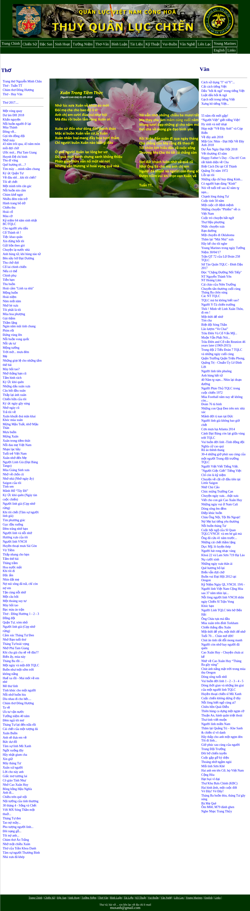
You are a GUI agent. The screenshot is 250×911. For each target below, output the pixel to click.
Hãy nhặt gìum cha (15, 754)
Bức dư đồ (10, 742)
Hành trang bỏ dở (14, 203)
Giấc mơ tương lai (15, 776)
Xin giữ (8, 759)
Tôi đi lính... (209, 740)
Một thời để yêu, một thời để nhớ (223, 631)
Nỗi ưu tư (9, 343)
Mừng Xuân (10, 436)
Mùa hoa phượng (14, 314)
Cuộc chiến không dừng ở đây (221, 698)
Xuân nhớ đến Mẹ (15, 458)
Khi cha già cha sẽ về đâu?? (21, 652)
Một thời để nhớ (212, 316)
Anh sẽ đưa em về (15, 737)
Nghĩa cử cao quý (212, 446)
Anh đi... (8, 792)
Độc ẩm (8, 575)
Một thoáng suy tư (14, 601)
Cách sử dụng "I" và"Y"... (218, 82)
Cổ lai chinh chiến (14, 267)
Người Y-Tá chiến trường (218, 304)
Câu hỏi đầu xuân (14, 390)
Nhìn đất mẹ (11, 579)
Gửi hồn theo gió (14, 245)
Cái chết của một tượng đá (20, 729)
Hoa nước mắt (12, 567)
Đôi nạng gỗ (11, 831)
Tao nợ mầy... (12, 822)
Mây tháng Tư (12, 763)
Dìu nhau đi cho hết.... (17, 699)
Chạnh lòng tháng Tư (215, 196)
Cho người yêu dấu (15, 228)
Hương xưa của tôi (15, 537)
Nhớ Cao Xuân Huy (15, 784)
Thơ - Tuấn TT (12, 85)
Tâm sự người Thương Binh (21, 852)
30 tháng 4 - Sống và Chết (19, 805)
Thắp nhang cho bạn (16, 554)
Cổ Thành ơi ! (12, 232)
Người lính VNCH (15, 541)
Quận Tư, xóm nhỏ (15, 622)
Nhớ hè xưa (10, 305)
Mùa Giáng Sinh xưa (16, 470)
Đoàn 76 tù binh (211, 404)
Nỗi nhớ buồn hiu (14, 694)
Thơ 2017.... (11, 102)
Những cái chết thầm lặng (218, 542)
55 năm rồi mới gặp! (214, 115)
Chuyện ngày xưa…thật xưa (219, 495)
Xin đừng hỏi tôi (13, 241)
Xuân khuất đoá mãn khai (19, 416)
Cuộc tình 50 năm (212, 200)
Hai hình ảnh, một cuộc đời (219, 787)
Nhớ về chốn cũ (13, 474)
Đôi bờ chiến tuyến (214, 753)
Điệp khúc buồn (211, 513)
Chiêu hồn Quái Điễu (215, 707)
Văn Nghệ (187, 44)
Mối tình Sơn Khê (213, 766)
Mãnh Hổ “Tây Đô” (15, 491)
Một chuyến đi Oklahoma (218, 235)
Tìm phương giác (14, 520)
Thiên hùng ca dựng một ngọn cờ (222, 711)
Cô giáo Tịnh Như (14, 780)
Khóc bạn (207, 606)
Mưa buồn (9, 432)
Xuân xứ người (13, 767)
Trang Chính (11, 43)
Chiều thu (9, 207)
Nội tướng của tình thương (20, 801)
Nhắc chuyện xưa (212, 226)
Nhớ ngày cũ (11, 407)
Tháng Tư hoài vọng (16, 644)
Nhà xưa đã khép (13, 857)
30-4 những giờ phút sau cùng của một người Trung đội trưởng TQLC (223, 458)
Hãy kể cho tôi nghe (214, 243)
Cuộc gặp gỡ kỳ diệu (215, 757)
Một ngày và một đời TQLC (21, 665)
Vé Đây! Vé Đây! (212, 791)
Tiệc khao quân (13, 237)
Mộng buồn (10, 292)
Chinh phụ (9, 275)
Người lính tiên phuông (216, 371)
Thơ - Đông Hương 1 (16, 614)
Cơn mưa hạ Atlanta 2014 (218, 429)
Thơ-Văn (102, 44)
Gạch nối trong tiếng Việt (218, 99)
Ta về (6, 707)
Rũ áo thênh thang (212, 450)
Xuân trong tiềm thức (16, 440)
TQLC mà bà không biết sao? (220, 300)
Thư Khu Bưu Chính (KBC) (219, 783)
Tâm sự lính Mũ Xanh (17, 746)
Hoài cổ (8, 212)
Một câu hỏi (11, 596)
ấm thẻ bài (12, 558)
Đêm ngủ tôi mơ (13, 720)
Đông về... (9, 131)
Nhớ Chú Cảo (210, 487)
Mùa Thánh (10, 127)
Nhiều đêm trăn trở (15, 199)
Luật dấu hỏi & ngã (214, 95)
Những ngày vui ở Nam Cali (219, 504)
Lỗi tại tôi (207, 175)
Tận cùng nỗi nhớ (14, 592)
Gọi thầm (9, 318)
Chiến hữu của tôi (14, 399)
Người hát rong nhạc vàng (218, 551)
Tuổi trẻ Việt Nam (15, 453)
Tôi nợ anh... (11, 835)
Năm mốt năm (12, 301)
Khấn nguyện (12, 119)
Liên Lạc (204, 44)
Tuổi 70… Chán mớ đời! (217, 636)
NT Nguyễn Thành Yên (216, 276)
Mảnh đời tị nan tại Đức (217, 416)
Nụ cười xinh (210, 559)
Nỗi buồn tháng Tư (213, 526)
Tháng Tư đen (12, 818)
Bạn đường (208, 230)
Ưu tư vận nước (13, 711)
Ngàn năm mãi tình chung (19, 326)
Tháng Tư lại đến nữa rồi (19, 724)
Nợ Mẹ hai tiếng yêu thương (220, 521)
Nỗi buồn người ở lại (17, 123)
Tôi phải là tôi (12, 309)
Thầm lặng (10, 322)
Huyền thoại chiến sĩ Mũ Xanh (221, 694)
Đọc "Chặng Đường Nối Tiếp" (221, 272)
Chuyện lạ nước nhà (16, 249)
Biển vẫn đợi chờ (212, 572)
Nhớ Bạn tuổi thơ (14, 639)
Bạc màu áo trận (13, 609)
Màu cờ (8, 216)
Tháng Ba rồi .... (13, 661)
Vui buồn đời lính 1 (214, 681)
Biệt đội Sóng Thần (214, 324)
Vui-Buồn (169, 44)
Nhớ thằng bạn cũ (14, 373)
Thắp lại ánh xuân (14, 395)
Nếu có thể (10, 271)
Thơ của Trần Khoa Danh (19, 848)
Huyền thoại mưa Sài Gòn (20, 546)
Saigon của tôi (12, 483)
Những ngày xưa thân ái (216, 563)
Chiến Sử (30, 44)
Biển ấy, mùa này (14, 656)
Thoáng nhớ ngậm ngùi (216, 762)
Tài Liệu (136, 44)
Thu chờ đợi (11, 262)
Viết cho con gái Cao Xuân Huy (221, 500)
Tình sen (8, 486)
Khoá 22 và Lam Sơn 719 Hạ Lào (223, 555)
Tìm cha (206, 320)
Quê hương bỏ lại (213, 568)
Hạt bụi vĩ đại (210, 779)
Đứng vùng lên (12, 335)
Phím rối (8, 330)
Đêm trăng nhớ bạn (15, 528)
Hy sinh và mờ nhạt (214, 124)
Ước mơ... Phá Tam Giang (20, 152)
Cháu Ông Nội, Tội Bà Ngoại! (220, 517)
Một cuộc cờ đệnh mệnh (217, 205)
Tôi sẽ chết (10, 182)
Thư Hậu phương (212, 222)
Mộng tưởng (11, 347)
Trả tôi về (9, 412)
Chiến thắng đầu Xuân (216, 627)
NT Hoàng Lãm (211, 280)
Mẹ (5, 356)
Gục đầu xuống (13, 524)
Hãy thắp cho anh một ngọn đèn (222, 737)
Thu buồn (9, 284)
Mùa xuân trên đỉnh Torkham (219, 623)
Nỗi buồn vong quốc (16, 339)
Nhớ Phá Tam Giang (16, 648)
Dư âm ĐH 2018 (13, 115)
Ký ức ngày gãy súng (16, 403)
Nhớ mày (9, 140)
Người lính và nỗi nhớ (17, 533)
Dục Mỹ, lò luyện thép (216, 546)
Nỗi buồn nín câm (14, 190)
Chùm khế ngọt (13, 194)
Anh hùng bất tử (211, 375)
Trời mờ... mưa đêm (16, 352)
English (219, 50)
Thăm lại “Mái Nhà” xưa (217, 239)
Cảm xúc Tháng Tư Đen (18, 635)
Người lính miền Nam (215, 724)
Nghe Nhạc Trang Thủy (216, 811)
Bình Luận (119, 44)
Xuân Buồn (10, 733)
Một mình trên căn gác (17, 186)
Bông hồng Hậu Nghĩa (17, 789)
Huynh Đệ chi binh (15, 156)
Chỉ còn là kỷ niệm (213, 475)
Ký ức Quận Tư (13, 173)
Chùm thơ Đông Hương (18, 90)
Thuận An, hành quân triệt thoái (221, 715)
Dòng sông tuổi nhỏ (214, 677)
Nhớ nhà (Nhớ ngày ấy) (18, 478)
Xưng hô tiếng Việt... (215, 103)
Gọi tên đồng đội (14, 136)
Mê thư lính (10, 686)
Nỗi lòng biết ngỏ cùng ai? (218, 702)
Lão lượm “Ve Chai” (214, 329)
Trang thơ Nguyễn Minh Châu (22, 81)
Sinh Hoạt (62, 44)
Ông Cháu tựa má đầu (215, 619)
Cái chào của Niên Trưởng (218, 284)
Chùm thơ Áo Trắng (16, 839)
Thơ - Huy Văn (12, 94)
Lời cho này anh (13, 772)
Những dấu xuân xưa (16, 386)
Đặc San (46, 44)
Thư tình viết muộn (214, 719)
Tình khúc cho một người (19, 690)
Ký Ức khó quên (13, 382)
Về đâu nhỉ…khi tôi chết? (19, 177)
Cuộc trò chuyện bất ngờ (217, 218)
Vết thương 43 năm (214, 153)
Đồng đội (9, 618)
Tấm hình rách (12, 377)
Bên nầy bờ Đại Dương (18, 258)
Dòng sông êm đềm (213, 508)
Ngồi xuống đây (13, 750)
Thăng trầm (10, 563)
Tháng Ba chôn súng (214, 292)
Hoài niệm (9, 297)
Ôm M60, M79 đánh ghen (217, 807)
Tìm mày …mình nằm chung (21, 169)
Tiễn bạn (8, 279)
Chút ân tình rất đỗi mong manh (221, 640)
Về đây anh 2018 (212, 137)
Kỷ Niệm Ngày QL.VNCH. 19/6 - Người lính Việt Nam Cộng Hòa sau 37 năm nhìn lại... (223, 589)
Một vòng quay (12, 111)
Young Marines (225, 43)
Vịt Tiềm (8, 550)
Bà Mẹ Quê (208, 803)
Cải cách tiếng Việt (214, 86)
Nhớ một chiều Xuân (16, 844)
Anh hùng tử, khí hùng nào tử (22, 254)
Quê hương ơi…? (14, 164)
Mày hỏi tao (10, 605)
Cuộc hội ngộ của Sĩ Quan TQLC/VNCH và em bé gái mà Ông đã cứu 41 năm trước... (221, 534)
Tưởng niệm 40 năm (16, 716)
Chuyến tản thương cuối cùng (220, 288)
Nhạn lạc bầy (12, 449)
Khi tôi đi (9, 571)
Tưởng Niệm (83, 44)
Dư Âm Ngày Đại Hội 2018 (219, 149)
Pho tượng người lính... (18, 827)
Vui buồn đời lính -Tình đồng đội (222, 442)
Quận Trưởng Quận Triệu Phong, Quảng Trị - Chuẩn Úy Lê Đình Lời (223, 363)
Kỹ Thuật (152, 44)
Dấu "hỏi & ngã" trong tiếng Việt (223, 91)
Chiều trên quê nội (15, 797)
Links (231, 50)
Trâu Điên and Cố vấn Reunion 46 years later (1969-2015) (223, 343)
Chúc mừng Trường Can (217, 491)
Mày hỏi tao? (11, 369)
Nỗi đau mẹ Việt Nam (17, 445)
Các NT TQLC (210, 296)
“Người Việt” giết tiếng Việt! (220, 120)
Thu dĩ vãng (10, 160)
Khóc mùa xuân (13, 420)
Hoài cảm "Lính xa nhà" (18, 288)
